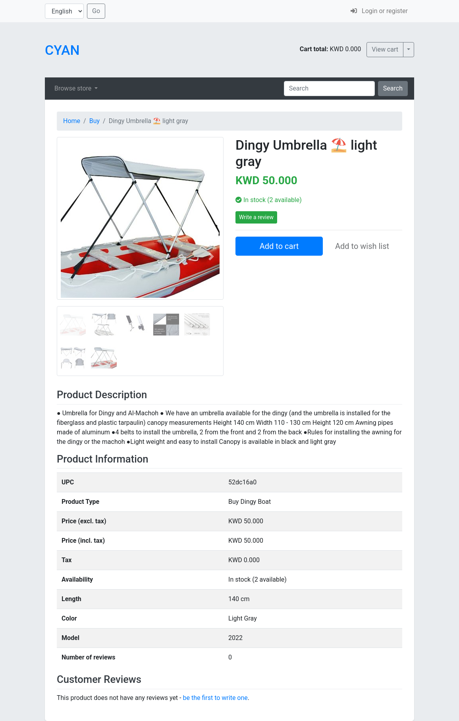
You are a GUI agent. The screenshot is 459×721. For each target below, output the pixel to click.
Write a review (256, 217)
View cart (385, 49)
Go (96, 11)
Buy (94, 121)
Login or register (379, 11)
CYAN (62, 50)
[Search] (329, 88)
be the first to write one (215, 698)
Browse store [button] (73, 88)
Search (393, 88)
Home (71, 121)
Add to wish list (362, 246)
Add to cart (279, 246)
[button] (69, 256)
